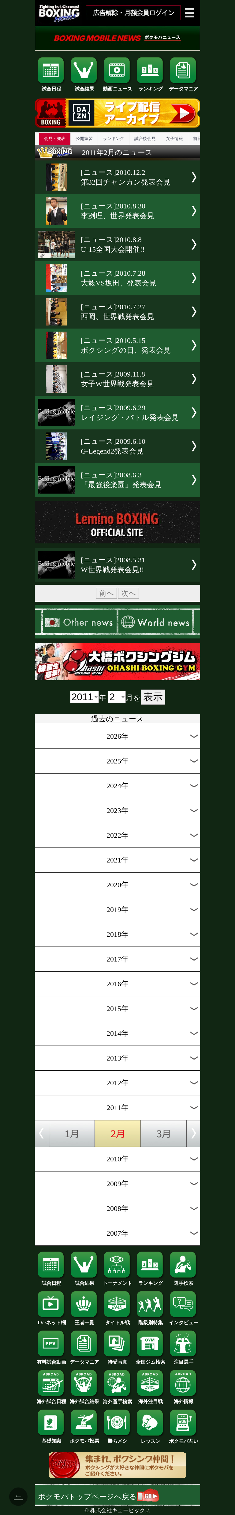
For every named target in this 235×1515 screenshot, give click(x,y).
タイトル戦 (117, 1320)
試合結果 (84, 86)
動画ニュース (117, 86)
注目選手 (184, 1360)
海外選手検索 (117, 1399)
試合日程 (51, 86)
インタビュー (184, 1320)
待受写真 (117, 1360)
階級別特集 (151, 1320)
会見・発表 (54, 138)
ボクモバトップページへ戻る (98, 1497)
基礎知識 (51, 1438)
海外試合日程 (51, 1399)
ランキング (151, 86)
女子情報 (174, 138)
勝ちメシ (117, 1438)
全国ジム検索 (151, 1360)
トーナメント (117, 1281)
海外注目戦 (151, 1399)
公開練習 (84, 138)
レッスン (151, 1439)
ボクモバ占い (184, 1439)
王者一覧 (84, 1320)
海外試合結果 (84, 1399)
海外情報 (184, 1399)
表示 (153, 696)
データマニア (184, 86)
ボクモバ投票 (84, 1438)
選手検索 (184, 1281)
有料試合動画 (51, 1360)
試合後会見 (145, 138)
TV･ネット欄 (51, 1320)
